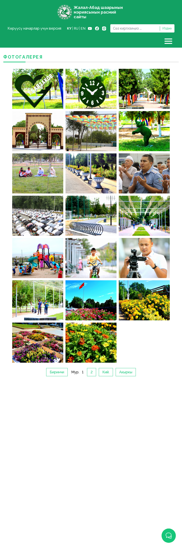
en (83, 28)
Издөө (167, 28)
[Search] (135, 28)
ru (76, 28)
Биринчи (57, 372)
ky (69, 28)
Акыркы (125, 372)
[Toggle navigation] (169, 41)
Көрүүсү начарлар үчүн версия (34, 28)
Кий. (105, 372)
